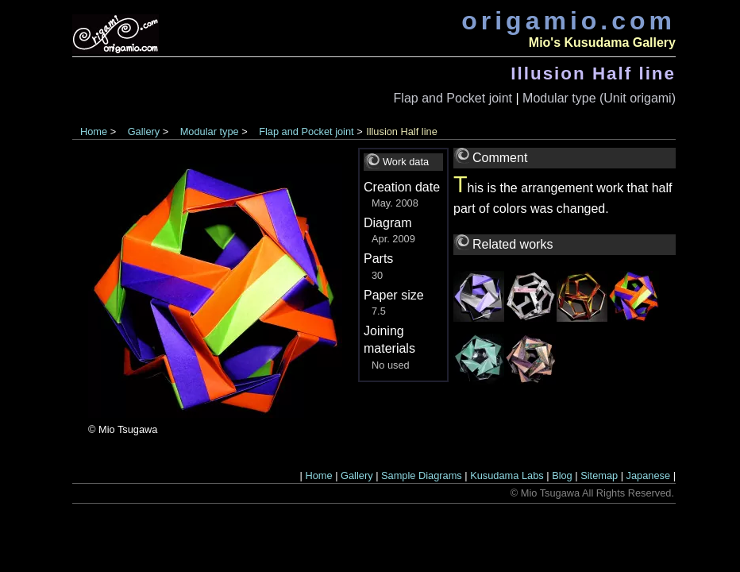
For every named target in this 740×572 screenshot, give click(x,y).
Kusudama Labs (506, 475)
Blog (562, 475)
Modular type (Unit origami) (599, 98)
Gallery (144, 131)
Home (93, 131)
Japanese (648, 475)
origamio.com (568, 20)
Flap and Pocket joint (453, 98)
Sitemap (599, 475)
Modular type (209, 131)
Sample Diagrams (421, 475)
